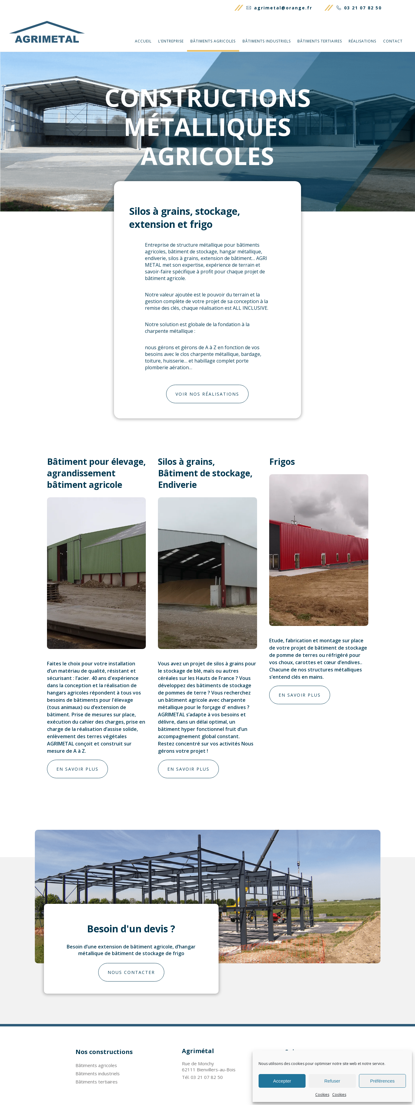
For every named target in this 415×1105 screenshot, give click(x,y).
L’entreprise (171, 41)
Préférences (382, 1080)
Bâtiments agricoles (213, 41)
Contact (393, 41)
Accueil (143, 41)
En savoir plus (77, 769)
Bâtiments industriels (267, 41)
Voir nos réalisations (207, 394)
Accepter (282, 1080)
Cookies (322, 1094)
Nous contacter (131, 972)
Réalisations (362, 41)
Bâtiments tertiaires (319, 41)
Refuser (332, 1080)
